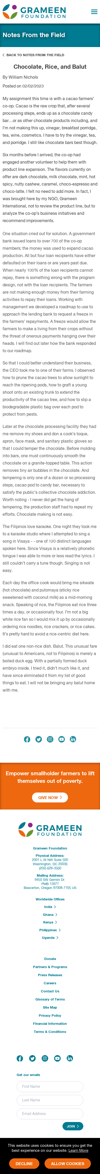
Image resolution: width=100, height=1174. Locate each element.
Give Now (50, 797)
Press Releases (50, 975)
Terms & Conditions (50, 1032)
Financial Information (50, 1024)
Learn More (78, 1151)
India (50, 907)
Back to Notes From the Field (33, 55)
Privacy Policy (50, 1015)
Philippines (50, 930)
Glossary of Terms (50, 999)
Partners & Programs (50, 967)
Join (73, 1126)
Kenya (50, 922)
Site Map (50, 1007)
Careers (50, 983)
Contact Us (50, 991)
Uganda (50, 938)
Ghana (50, 915)
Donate (50, 959)
